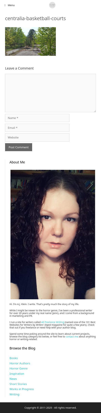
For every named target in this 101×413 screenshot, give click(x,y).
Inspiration (16, 374)
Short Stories (18, 384)
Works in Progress (21, 389)
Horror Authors (19, 363)
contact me (72, 336)
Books (13, 358)
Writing (14, 394)
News (13, 379)
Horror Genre (18, 368)
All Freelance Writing (52, 322)
